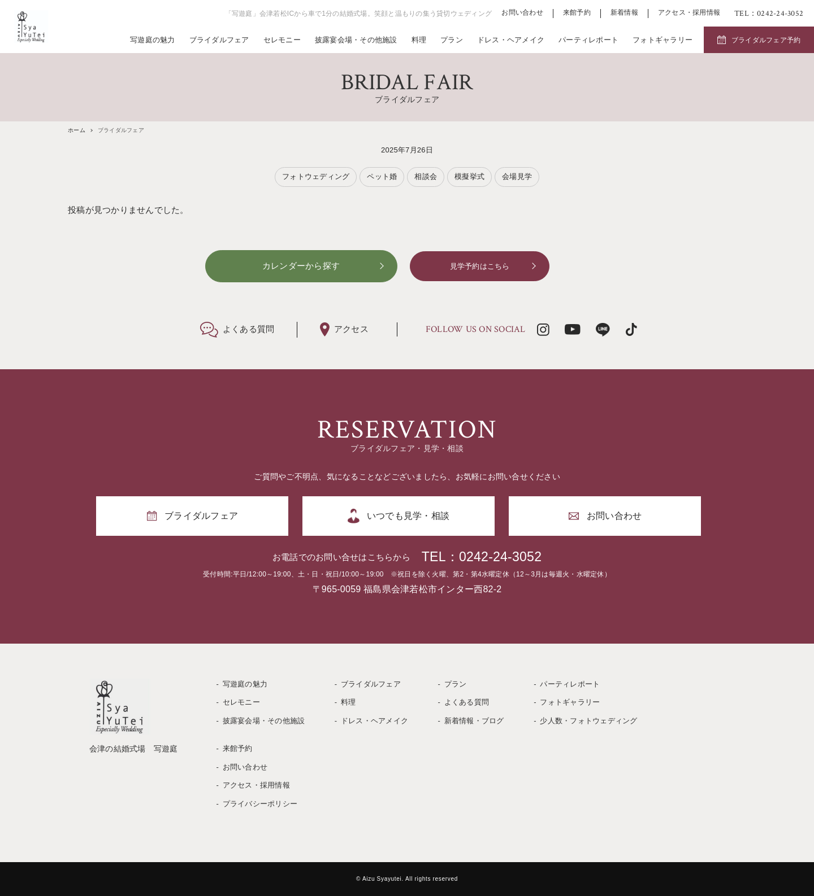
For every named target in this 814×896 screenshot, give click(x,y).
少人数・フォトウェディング (588, 720)
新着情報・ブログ (474, 720)
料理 (419, 40)
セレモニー (282, 40)
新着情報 (624, 12)
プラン (451, 40)
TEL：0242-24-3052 (482, 556)
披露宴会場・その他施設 (356, 40)
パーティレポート (588, 40)
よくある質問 (467, 702)
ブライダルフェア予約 (766, 40)
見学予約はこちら (480, 266)
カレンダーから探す (301, 265)
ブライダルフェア (219, 40)
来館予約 (577, 12)
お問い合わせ (522, 12)
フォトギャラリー (662, 40)
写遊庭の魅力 (152, 40)
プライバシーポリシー (260, 803)
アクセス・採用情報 (689, 12)
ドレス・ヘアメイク (510, 40)
